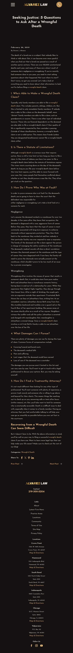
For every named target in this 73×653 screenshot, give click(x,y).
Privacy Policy (36, 533)
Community (36, 521)
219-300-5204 (36, 491)
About (36, 506)
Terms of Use (36, 525)
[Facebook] (31, 645)
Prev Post (15, 464)
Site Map (36, 529)
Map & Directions (36, 553)
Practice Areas (36, 514)
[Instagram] (36, 645)
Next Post (54, 464)
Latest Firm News (36, 510)
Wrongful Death (27, 452)
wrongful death (35, 87)
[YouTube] (41, 645)
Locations (36, 517)
